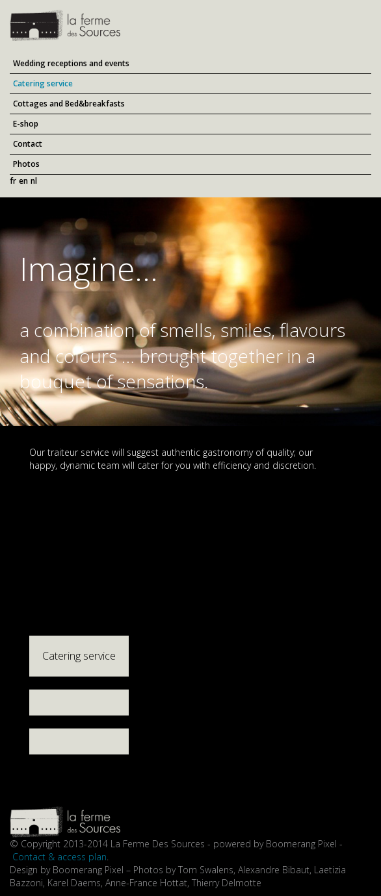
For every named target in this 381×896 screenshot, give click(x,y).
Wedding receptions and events (71, 63)
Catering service (43, 83)
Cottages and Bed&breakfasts (69, 103)
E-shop (25, 123)
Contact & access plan (59, 857)
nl (34, 180)
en (23, 180)
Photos (26, 163)
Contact (27, 143)
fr (13, 180)
